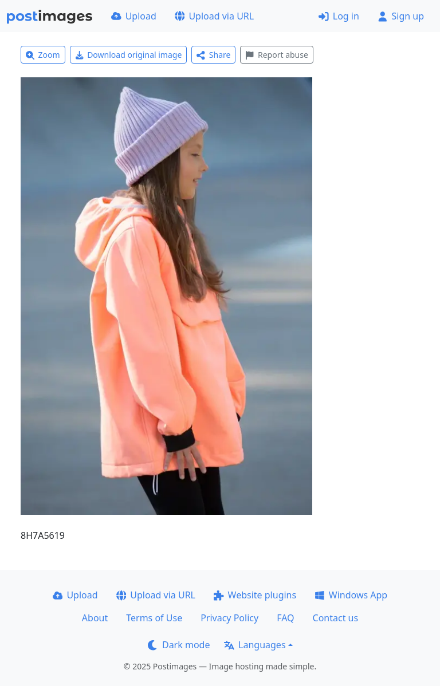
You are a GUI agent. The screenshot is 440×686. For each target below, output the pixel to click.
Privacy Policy (229, 618)
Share (213, 54)
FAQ (285, 618)
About (95, 618)
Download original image (128, 54)
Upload (133, 16)
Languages (254, 644)
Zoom (43, 54)
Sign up (401, 16)
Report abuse (276, 54)
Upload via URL (214, 16)
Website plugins (255, 595)
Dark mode (179, 644)
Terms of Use (154, 618)
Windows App (351, 595)
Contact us (336, 618)
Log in (339, 16)
